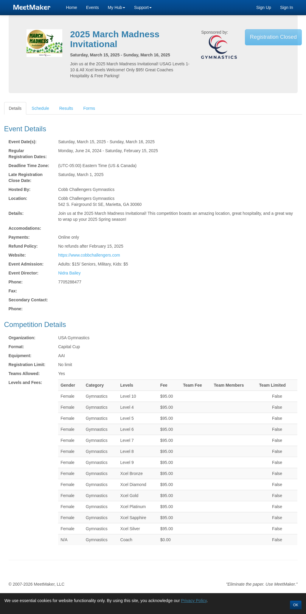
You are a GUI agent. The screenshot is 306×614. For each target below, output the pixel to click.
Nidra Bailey (69, 273)
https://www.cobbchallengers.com (89, 255)
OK (295, 605)
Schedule (40, 108)
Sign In (286, 7)
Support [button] (143, 7)
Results (66, 108)
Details (15, 108)
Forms (89, 108)
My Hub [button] (116, 7)
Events (92, 7)
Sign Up (263, 7)
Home (71, 7)
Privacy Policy (193, 600)
